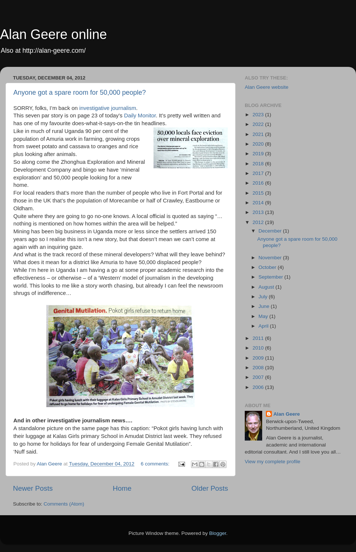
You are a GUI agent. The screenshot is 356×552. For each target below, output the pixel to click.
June (264, 306)
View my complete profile (272, 461)
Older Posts (209, 488)
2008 (259, 367)
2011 (259, 338)
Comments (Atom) (64, 504)
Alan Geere (286, 414)
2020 (259, 144)
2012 (259, 222)
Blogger (217, 533)
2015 (259, 193)
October (268, 267)
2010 (259, 348)
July (263, 296)
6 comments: (156, 464)
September (271, 277)
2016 (259, 183)
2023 (259, 114)
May (263, 316)
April (264, 326)
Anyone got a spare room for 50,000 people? (79, 92)
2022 (259, 124)
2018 (259, 163)
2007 (259, 377)
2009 (259, 358)
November (270, 257)
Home (122, 488)
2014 (259, 202)
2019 (259, 153)
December (270, 231)
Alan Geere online (53, 34)
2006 (259, 387)
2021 (259, 134)
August (267, 287)
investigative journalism (107, 108)
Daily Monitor (140, 115)
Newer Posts (33, 488)
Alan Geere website (267, 87)
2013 (259, 212)
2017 (259, 173)
